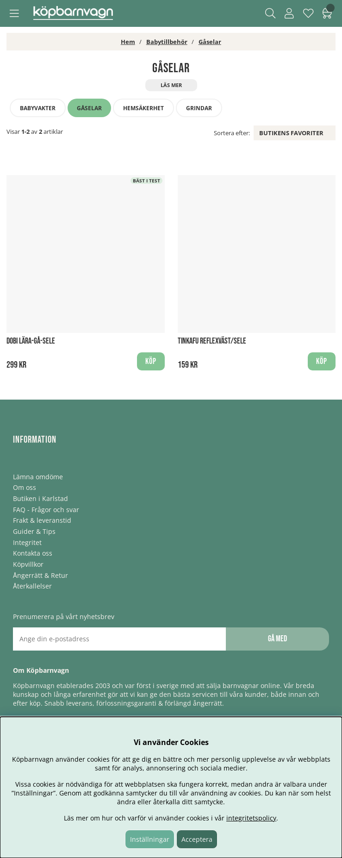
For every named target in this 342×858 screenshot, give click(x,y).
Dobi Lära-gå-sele (30, 341)
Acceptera (196, 839)
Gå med (277, 639)
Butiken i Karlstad (40, 498)
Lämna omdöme (38, 476)
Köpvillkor (28, 564)
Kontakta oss (32, 553)
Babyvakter (38, 108)
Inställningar (149, 839)
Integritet (27, 542)
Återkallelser (32, 586)
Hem (128, 42)
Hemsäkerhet (143, 108)
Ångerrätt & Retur (40, 575)
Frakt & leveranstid (42, 520)
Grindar (199, 108)
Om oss (24, 487)
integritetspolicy (251, 818)
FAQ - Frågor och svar (46, 509)
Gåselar (210, 42)
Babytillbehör (166, 42)
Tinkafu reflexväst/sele (212, 341)
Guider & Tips (34, 531)
